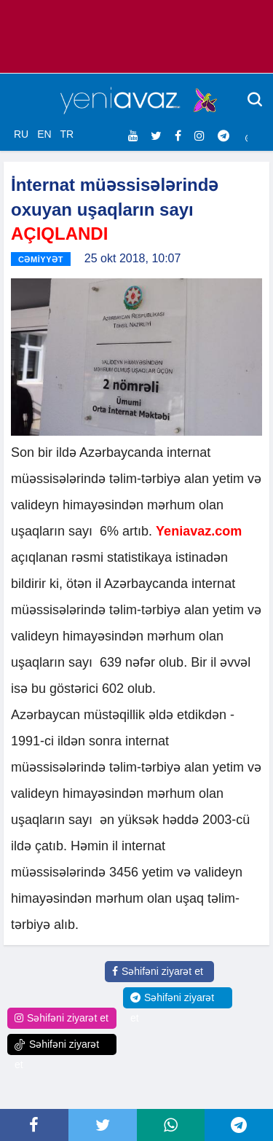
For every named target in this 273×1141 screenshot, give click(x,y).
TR (67, 134)
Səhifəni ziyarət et (157, 971)
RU (21, 134)
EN (44, 134)
